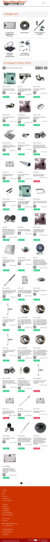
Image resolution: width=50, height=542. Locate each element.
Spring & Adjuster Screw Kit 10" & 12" (9, 200)
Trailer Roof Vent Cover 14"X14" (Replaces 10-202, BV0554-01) (9, 260)
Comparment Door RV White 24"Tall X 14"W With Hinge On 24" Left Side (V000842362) (25, 290)
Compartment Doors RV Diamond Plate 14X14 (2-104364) (24, 117)
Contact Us (5, 519)
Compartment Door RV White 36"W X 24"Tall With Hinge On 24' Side (9, 411)
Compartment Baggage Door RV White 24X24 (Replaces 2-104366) (24, 201)
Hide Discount (6, 509)
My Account (5, 505)
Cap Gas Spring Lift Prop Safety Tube (24, 173)
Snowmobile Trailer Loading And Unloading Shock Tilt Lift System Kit (24, 88)
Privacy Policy (6, 497)
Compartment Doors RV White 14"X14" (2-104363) (9, 88)
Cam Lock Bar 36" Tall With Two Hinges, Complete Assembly (9, 319)
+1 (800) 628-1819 (9, 524)
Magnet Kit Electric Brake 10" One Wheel (24, 259)
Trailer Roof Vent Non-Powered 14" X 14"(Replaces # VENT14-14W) (9, 145)
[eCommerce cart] (43, 3)
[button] (4, 91)
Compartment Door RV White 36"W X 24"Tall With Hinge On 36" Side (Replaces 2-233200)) (9, 468)
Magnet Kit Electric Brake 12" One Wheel (40, 289)
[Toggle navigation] (46, 3)
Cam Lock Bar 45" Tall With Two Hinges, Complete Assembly (9, 350)
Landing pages (6, 507)
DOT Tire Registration (7, 511)
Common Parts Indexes (8, 513)
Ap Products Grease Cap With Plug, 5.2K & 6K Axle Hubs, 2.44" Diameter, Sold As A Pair (10, 381)
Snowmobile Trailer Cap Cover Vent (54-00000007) (24, 228)
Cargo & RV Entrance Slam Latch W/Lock (9, 437)
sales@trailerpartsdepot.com (11, 522)
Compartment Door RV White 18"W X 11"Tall (8, 173)
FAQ (3, 492)
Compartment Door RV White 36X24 (38, 410)
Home (4, 490)
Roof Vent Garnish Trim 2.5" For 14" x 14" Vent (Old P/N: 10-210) (40, 201)
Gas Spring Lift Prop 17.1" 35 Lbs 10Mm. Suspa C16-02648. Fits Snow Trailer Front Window (9, 290)
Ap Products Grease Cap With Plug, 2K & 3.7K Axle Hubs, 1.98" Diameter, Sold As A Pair (40, 145)
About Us (5, 494)
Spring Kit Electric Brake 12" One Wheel (24, 144)
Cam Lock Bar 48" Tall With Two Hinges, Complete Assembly (39, 380)
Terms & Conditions (7, 499)
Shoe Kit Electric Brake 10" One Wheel (39, 88)
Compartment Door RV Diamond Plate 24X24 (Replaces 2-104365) (38, 229)
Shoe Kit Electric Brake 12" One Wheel (9, 116)
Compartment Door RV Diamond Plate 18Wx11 (38, 173)
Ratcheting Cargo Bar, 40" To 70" (25, 410)
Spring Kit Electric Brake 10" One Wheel (39, 116)
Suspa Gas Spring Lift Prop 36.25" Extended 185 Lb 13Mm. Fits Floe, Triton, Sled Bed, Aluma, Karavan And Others (25, 438)
